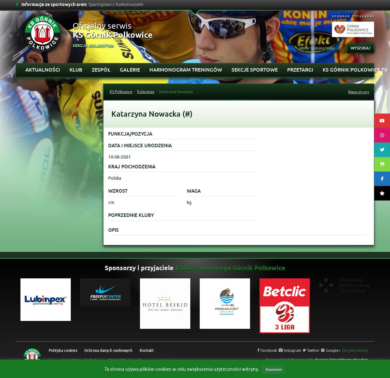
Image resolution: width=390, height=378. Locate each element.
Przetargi (300, 70)
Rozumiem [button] (274, 369)
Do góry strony (355, 350)
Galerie (130, 70)
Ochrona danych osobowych (108, 350)
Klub (76, 70)
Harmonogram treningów (185, 70)
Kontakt (147, 350)
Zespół (101, 70)
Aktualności (42, 70)
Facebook (267, 350)
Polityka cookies (63, 350)
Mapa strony (358, 92)
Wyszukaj (360, 48)
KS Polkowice (121, 91)
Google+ (331, 350)
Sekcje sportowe (254, 70)
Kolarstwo (145, 91)
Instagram (290, 350)
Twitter (311, 350)
